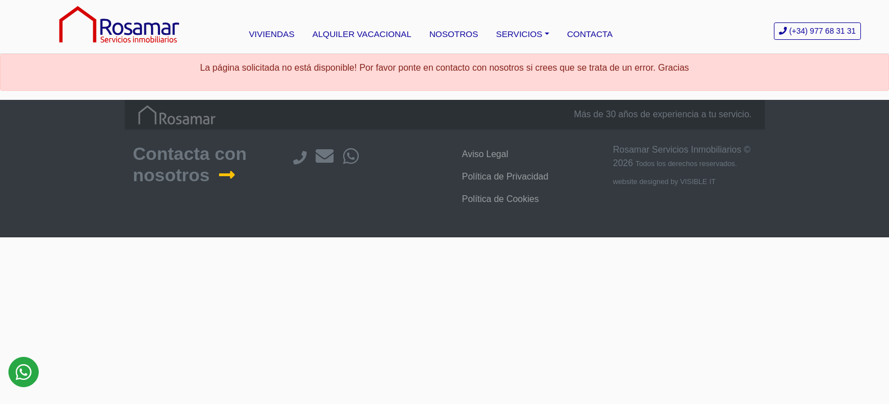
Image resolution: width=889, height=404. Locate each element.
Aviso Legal (485, 154)
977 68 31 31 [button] (817, 30)
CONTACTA (590, 34)
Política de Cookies (500, 199)
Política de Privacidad (505, 176)
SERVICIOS (519, 34)
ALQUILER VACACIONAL (361, 34)
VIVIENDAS (271, 34)
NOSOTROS (453, 34)
